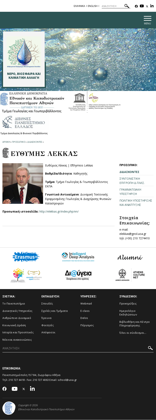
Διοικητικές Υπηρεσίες (17, 311)
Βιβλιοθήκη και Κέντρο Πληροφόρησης (134, 324)
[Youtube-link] (142, 6)
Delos (84, 318)
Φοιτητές (47, 325)
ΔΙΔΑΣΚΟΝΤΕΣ (129, 172)
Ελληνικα (79, 6)
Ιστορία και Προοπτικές (18, 333)
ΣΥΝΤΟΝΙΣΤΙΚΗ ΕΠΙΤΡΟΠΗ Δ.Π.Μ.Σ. (132, 181)
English (93, 6)
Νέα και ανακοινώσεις (17, 340)
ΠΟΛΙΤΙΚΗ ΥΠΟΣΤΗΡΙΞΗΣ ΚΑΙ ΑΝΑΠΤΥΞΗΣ (135, 203)
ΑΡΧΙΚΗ (6, 142)
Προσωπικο (18, 142)
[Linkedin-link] (152, 6)
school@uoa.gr (67, 380)
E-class (85, 311)
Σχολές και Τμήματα (54, 311)
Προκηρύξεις (128, 304)
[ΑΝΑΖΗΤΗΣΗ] (116, 6)
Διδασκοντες (34, 142)
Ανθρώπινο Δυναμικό (16, 318)
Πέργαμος (87, 325)
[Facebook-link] (136, 6)
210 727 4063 (41, 380)
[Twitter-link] (147, 6)
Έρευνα (46, 318)
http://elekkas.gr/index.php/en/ (59, 212)
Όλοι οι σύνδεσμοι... (132, 333)
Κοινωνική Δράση (14, 325)
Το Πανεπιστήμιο (13, 304)
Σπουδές (47, 304)
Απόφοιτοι (48, 333)
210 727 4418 (17, 380)
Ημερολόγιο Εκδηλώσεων (128, 313)
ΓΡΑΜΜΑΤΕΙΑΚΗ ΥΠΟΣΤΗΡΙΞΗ (130, 192)
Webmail (86, 304)
